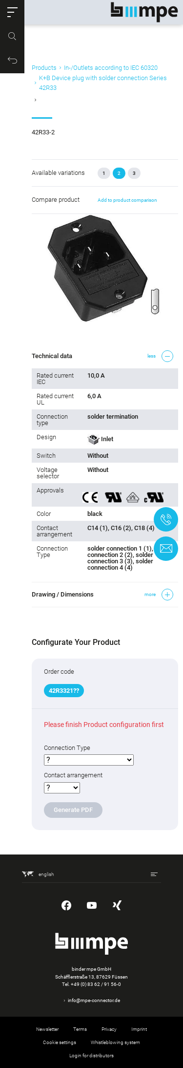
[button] (12, 12)
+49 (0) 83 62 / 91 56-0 (96, 984)
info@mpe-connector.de (94, 1000)
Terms (80, 1029)
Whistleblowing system (115, 1042)
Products (44, 67)
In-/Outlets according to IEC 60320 (111, 67)
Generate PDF (73, 809)
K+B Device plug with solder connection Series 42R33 (103, 82)
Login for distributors (91, 1055)
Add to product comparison (127, 200)
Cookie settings (59, 1042)
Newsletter (47, 1029)
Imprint (139, 1029)
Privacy (109, 1029)
